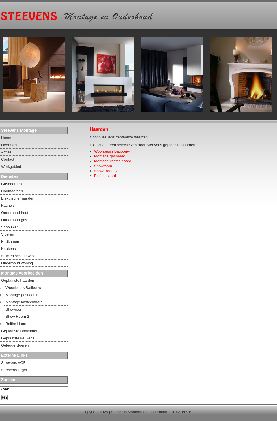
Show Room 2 (106, 171)
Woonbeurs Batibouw (112, 151)
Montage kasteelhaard (112, 161)
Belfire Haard (105, 176)
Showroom (103, 166)
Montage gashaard (109, 156)
